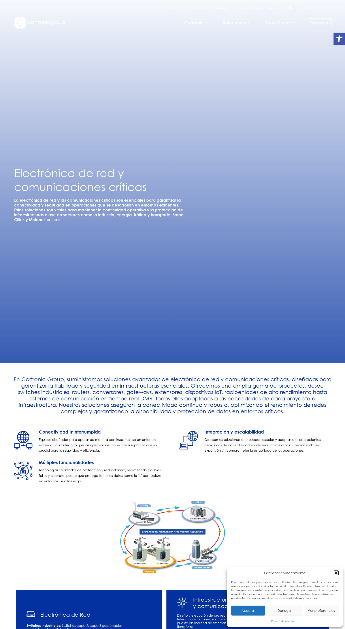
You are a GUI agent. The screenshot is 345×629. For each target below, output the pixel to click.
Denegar (284, 610)
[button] (339, 39)
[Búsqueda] (313, 8)
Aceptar (248, 610)
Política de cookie (282, 621)
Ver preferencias (321, 610)
